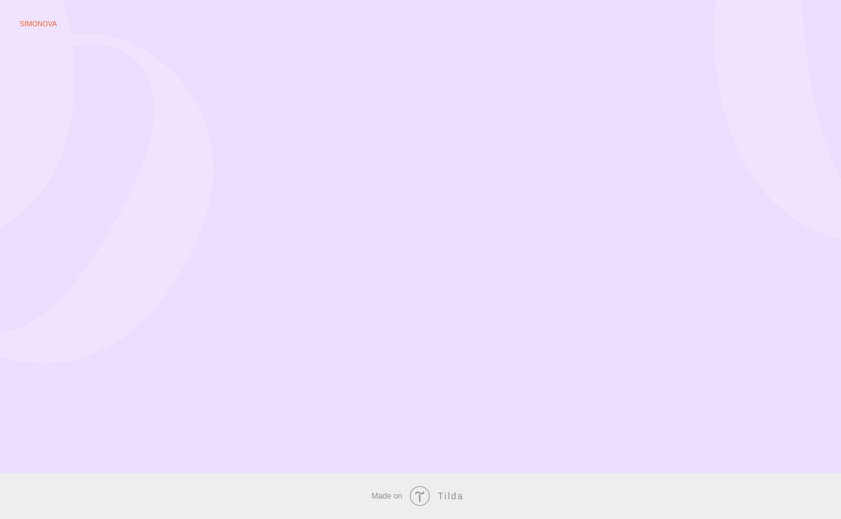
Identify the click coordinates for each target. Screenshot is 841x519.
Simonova (38, 24)
